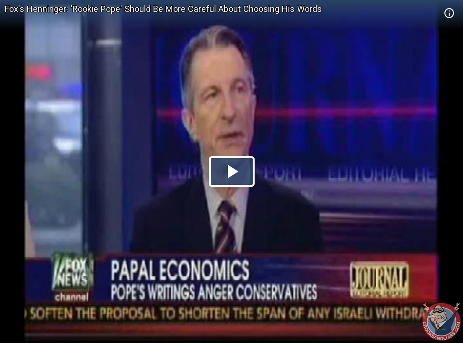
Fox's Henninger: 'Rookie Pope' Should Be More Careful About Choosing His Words (163, 9)
